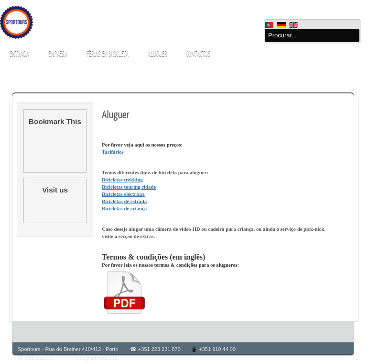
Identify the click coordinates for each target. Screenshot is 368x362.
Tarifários (113, 152)
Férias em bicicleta (108, 54)
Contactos (198, 54)
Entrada (19, 54)
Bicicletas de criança (124, 208)
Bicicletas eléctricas (123, 194)
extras (146, 236)
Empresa (57, 54)
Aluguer (157, 54)
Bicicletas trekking (122, 179)
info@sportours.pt (96, 358)
